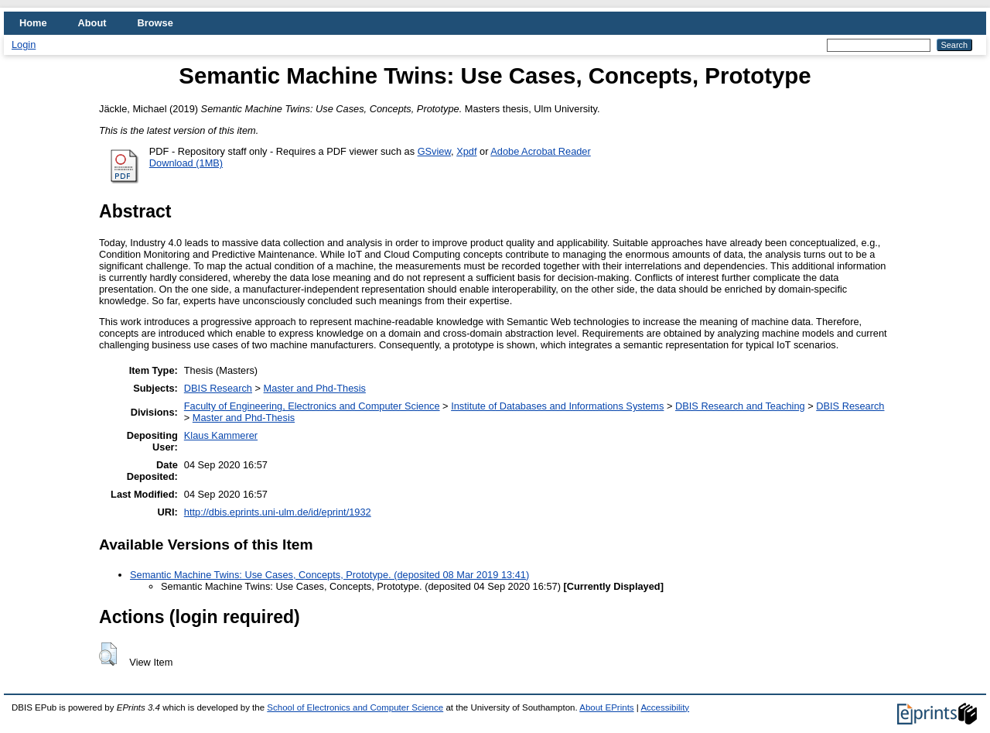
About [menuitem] (92, 23)
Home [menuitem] (33, 23)
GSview (434, 151)
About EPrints (606, 707)
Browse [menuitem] (155, 23)
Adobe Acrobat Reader (540, 151)
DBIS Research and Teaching (740, 406)
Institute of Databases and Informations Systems (557, 406)
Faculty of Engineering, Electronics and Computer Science (312, 406)
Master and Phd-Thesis (315, 388)
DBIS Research (218, 388)
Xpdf (466, 151)
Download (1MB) (186, 163)
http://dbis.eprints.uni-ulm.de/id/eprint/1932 (277, 512)
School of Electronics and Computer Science (355, 707)
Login (24, 44)
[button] (108, 654)
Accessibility (664, 707)
